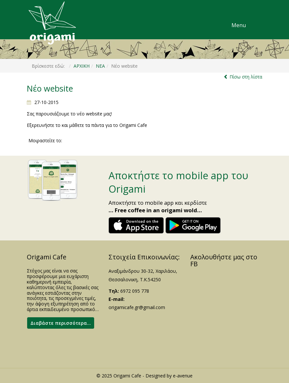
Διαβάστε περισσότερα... (60, 323)
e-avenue (183, 376)
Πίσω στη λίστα (246, 77)
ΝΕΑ (100, 66)
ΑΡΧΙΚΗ (82, 66)
